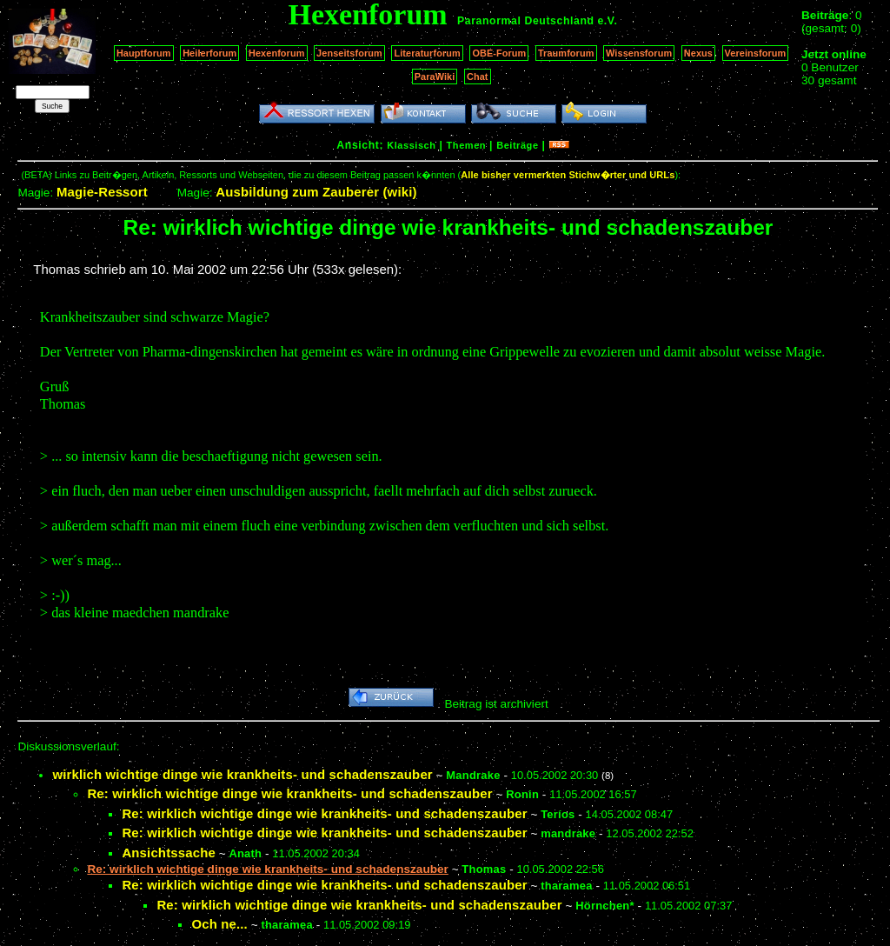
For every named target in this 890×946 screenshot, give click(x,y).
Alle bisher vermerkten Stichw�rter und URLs (567, 175)
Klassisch (411, 145)
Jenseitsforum (349, 53)
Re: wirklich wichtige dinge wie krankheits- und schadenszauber (289, 793)
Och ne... (219, 923)
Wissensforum (639, 53)
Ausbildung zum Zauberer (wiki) (316, 191)
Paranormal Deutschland (525, 21)
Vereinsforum (756, 53)
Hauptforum (143, 53)
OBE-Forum (499, 53)
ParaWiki (435, 76)
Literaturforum (427, 53)
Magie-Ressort (102, 191)
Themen (466, 145)
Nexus (698, 53)
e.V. (607, 21)
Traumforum (566, 53)
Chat (477, 76)
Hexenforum (277, 53)
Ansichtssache (169, 852)
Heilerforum (209, 53)
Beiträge (517, 145)
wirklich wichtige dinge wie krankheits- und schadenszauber (242, 774)
